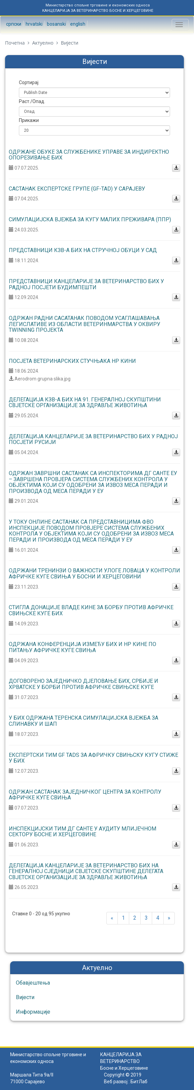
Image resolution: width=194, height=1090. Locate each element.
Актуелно (42, 43)
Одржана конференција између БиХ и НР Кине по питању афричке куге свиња (82, 647)
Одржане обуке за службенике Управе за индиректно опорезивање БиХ (89, 155)
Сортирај (28, 82)
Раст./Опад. (32, 101)
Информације (33, 1012)
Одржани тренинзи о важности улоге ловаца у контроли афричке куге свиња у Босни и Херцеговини (94, 573)
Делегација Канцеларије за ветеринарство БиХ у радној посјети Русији (93, 439)
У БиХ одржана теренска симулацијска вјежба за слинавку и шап (83, 721)
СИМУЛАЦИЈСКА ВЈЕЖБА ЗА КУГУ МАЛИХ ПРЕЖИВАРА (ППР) (90, 219)
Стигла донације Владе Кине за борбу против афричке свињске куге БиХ (91, 610)
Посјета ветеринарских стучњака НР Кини (72, 361)
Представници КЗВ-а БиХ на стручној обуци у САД (83, 250)
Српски (13, 24)
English (77, 24)
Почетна (15, 43)
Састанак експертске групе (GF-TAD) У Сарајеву (77, 188)
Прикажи (29, 120)
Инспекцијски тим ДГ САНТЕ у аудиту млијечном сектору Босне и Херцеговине (82, 831)
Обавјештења (33, 983)
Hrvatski (34, 24)
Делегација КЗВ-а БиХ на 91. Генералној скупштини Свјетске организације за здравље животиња (85, 402)
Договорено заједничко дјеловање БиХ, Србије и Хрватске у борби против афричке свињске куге (83, 684)
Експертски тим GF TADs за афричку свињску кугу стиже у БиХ (93, 758)
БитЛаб (139, 1081)
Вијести (25, 997)
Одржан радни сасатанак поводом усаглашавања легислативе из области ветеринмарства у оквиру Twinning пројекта (84, 324)
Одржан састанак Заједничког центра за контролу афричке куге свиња (85, 795)
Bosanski (56, 24)
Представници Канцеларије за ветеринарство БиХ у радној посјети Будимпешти (86, 284)
